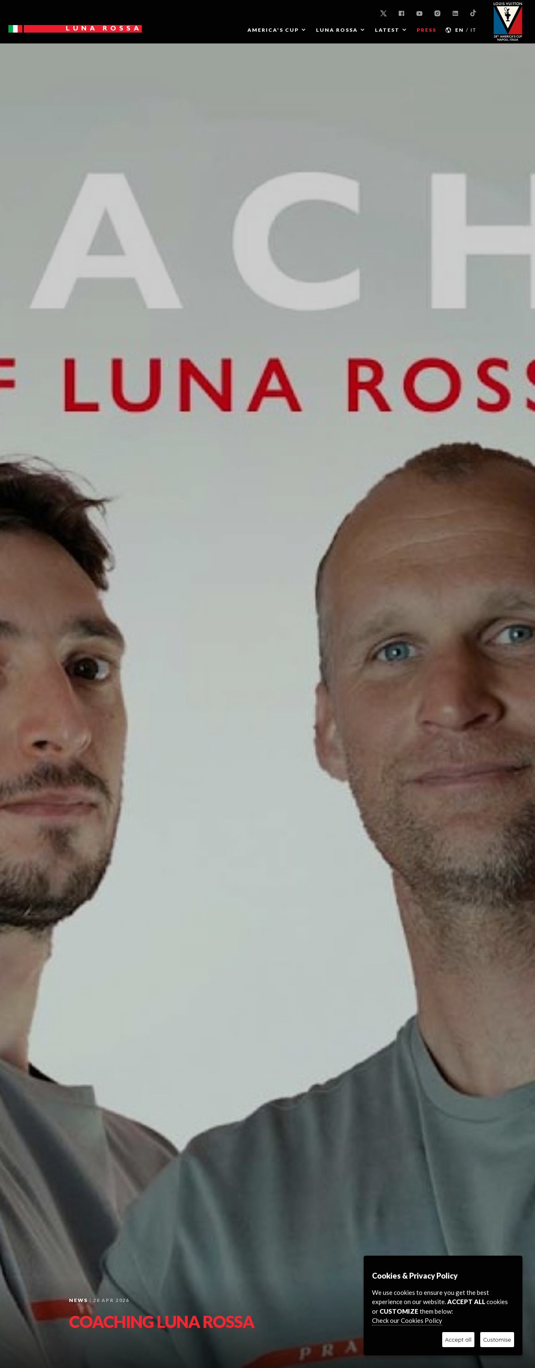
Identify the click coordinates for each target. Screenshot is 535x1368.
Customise (497, 1339)
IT (473, 30)
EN (459, 30)
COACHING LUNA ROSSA (161, 1322)
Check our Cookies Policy (407, 1320)
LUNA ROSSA (337, 30)
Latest (387, 30)
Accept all (458, 1339)
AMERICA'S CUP (273, 30)
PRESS (426, 30)
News (78, 1300)
